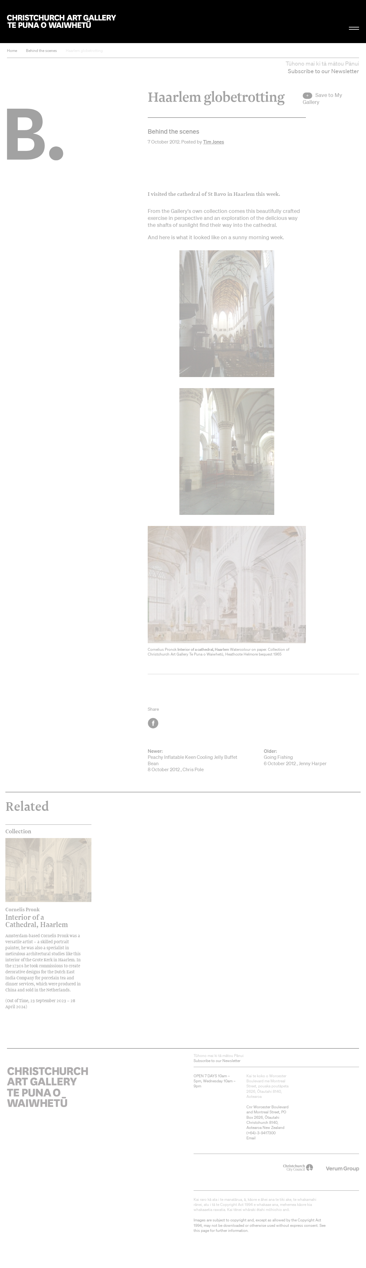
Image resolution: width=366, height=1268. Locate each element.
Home (12, 50)
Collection (18, 831)
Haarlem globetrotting (84, 50)
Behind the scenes (41, 50)
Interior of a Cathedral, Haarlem (38, 917)
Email (251, 1138)
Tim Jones (213, 141)
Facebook (153, 723)
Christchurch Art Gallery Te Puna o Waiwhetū (61, 21)
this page (201, 1230)
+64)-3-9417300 (262, 1133)
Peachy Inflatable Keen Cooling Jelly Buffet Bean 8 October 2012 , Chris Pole (195, 760)
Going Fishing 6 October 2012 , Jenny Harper (311, 757)
